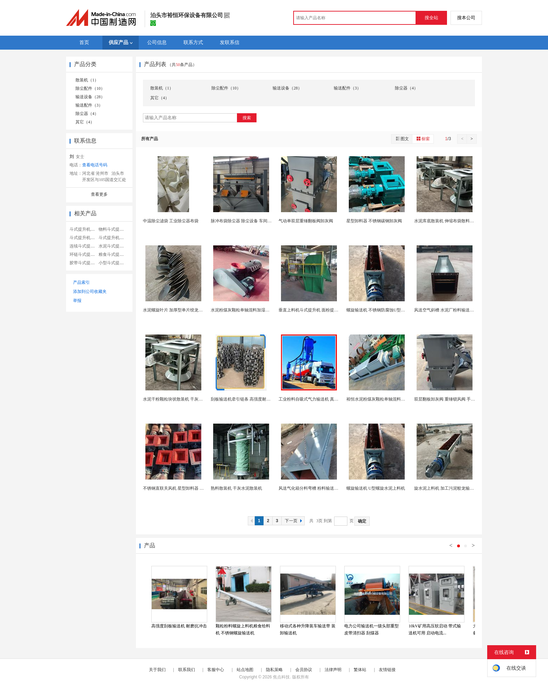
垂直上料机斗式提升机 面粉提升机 (310, 310)
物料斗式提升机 (113, 229)
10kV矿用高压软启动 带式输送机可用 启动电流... (435, 629)
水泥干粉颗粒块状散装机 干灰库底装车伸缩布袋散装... (193, 399)
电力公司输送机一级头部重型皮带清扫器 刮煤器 (371, 629)
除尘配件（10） (90, 88)
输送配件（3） (89, 105)
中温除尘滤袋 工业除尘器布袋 (171, 220)
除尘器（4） (87, 113)
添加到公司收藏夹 (90, 291)
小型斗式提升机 (113, 262)
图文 (402, 138)
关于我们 (157, 669)
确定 (362, 521)
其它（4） (84, 122)
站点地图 (245, 669)
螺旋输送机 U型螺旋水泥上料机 (375, 488)
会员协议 (303, 669)
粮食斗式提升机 (113, 254)
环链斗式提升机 (84, 254)
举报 (77, 300)
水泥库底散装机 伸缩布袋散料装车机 (448, 220)
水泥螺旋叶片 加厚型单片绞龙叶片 (175, 310)
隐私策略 (274, 669)
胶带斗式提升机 (84, 262)
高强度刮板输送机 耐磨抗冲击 (179, 626)
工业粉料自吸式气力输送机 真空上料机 (315, 399)
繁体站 (360, 669)
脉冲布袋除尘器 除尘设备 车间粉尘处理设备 (252, 220)
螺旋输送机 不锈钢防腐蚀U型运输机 (379, 310)
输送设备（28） (90, 96)
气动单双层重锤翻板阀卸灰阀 (306, 220)
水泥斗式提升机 (113, 246)
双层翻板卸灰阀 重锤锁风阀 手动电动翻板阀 (455, 399)
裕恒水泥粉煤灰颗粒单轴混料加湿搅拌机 (384, 399)
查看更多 (99, 194)
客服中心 (215, 669)
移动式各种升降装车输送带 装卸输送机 (308, 629)
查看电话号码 (94, 165)
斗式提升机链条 (113, 237)
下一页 (294, 520)
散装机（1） (87, 80)
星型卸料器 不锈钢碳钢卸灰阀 (374, 220)
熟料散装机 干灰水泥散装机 (236, 488)
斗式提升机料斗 (84, 229)
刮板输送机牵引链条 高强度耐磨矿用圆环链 (251, 399)
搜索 (247, 117)
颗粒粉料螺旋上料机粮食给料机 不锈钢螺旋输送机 (243, 629)
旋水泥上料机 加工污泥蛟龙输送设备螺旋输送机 (458, 488)
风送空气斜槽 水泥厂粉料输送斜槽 (446, 310)
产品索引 (81, 282)
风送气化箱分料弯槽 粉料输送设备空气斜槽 (319, 488)
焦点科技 (281, 677)
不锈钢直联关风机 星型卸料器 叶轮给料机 (182, 488)
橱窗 (423, 138)
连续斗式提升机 (84, 246)
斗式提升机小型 (84, 237)
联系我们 (186, 669)
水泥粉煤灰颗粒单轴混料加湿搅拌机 (244, 310)
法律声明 (333, 669)
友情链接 (387, 669)
